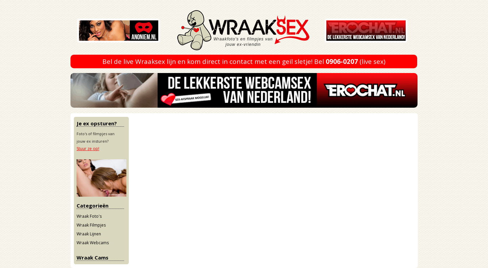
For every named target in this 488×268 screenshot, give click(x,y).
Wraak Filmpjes (91, 225)
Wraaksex (253, 32)
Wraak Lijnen (89, 234)
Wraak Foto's (89, 216)
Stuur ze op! (88, 148)
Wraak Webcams (93, 243)
